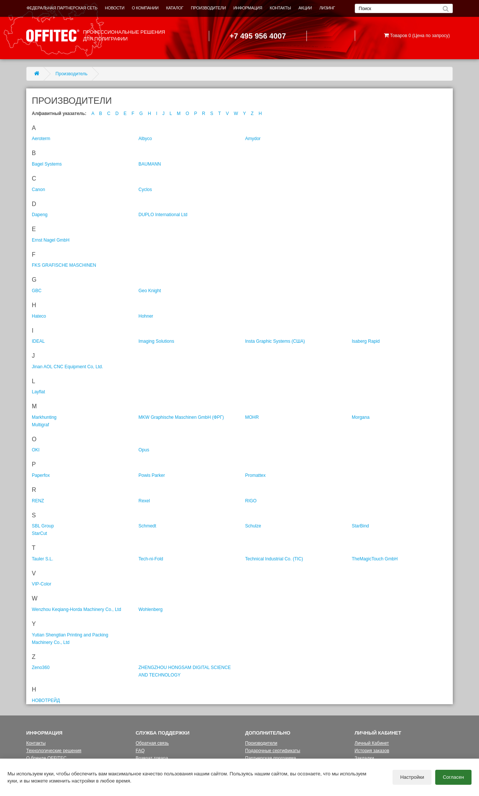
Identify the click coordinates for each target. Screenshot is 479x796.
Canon (38, 189)
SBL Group (43, 526)
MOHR (252, 417)
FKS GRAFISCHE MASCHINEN (64, 265)
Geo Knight (149, 290)
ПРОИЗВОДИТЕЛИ (208, 8)
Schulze (253, 526)
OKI (36, 450)
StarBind (360, 526)
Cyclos (145, 189)
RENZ (38, 500)
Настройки (412, 777)
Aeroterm (41, 138)
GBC (37, 290)
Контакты (36, 743)
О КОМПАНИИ (145, 8)
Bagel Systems (47, 164)
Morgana (360, 417)
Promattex (255, 475)
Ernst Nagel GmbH (51, 240)
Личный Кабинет (372, 743)
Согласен (453, 777)
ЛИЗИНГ (327, 8)
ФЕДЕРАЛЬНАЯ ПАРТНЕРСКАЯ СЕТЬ (62, 8)
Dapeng (40, 214)
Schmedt (147, 526)
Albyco (145, 138)
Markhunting (44, 417)
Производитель (71, 73)
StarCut (39, 533)
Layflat (38, 391)
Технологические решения (53, 750)
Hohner (145, 316)
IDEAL (38, 341)
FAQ (140, 750)
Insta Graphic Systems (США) (275, 341)
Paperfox (41, 475)
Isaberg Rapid (366, 341)
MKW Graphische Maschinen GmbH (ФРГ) (181, 417)
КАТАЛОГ (174, 8)
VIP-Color (41, 584)
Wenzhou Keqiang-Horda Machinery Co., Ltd (76, 609)
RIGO (251, 500)
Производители (261, 743)
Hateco (39, 316)
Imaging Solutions (156, 341)
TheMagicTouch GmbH (375, 559)
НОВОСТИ (114, 8)
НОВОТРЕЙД (46, 700)
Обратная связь (152, 743)
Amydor (252, 138)
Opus (143, 450)
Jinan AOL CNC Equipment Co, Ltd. (67, 366)
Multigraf (40, 424)
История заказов (372, 750)
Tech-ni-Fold (150, 559)
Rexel (144, 500)
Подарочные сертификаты (272, 750)
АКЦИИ (305, 8)
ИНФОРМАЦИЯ (248, 8)
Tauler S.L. (42, 559)
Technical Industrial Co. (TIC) (274, 559)
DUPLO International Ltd (162, 214)
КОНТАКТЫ (280, 8)
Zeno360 (40, 667)
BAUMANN (149, 164)
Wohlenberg (150, 609)
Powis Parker (151, 475)
